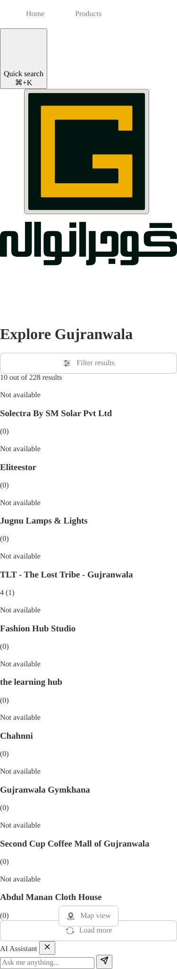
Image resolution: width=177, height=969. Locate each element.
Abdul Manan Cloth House (51, 897)
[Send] (104, 962)
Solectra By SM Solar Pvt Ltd (56, 414)
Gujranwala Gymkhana (45, 790)
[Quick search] (23, 58)
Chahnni (16, 736)
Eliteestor (18, 467)
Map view (88, 916)
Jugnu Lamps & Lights (44, 521)
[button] (12, 303)
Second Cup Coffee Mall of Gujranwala (74, 844)
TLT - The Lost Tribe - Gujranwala (66, 575)
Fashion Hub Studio (38, 629)
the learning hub (31, 682)
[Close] (47, 948)
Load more (88, 930)
